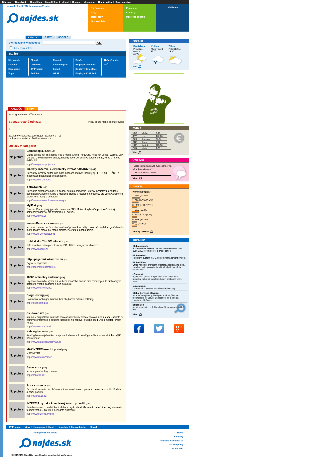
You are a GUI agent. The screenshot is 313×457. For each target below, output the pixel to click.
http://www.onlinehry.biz (39, 287)
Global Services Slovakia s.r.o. (38, 455)
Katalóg (13, 114)
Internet (23, 114)
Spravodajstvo (123, 2)
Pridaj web (131, 8)
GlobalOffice (51, 2)
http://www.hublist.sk (37, 249)
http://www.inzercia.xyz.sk (40, 413)
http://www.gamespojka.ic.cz (42, 164)
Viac (137, 66)
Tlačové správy (112, 60)
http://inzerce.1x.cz (37, 395)
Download (36, 64)
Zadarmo (35, 114)
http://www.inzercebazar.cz (41, 233)
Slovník (35, 60)
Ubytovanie (14, 60)
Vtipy (94, 12)
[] (9, 128)
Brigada (76, 2)
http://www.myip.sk (36, 215)
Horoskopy (97, 17)
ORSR (56, 73)
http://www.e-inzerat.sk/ (39, 179)
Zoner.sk (67, 455)
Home (180, 432)
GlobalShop (36, 2)
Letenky (12, 64)
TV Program (97, 8)
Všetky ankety (143, 231)
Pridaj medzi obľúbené (45, 432)
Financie (57, 60)
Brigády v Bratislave (86, 69)
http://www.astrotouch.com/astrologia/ (46, 200)
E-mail (56, 69)
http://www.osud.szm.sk (39, 326)
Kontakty (131, 12)
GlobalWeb (20, 2)
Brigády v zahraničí (85, 64)
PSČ (106, 64)
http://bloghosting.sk (37, 303)
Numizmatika (105, 2)
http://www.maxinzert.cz (39, 357)
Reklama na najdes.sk (171, 440)
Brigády (79, 60)
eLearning (89, 2)
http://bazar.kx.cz (36, 375)
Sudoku (35, 73)
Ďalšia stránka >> (41, 138)
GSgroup (6, 2)
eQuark (65, 2)
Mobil (51, 427)
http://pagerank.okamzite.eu (41, 267)
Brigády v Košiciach (85, 73)
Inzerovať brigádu (135, 17)
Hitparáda (62, 427)
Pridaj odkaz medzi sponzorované (106, 121)
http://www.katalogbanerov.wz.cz (44, 342)
